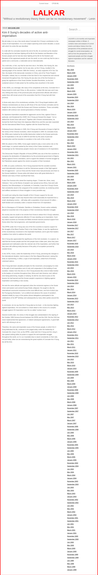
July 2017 (70, 231)
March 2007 (71, 420)
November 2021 (72, 152)
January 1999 (71, 569)
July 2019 (70, 194)
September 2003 (72, 484)
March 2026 (71, 72)
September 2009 (72, 374)
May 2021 (70, 161)
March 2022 (71, 145)
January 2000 (71, 551)
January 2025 (71, 94)
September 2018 (72, 209)
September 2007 (72, 411)
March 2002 (71, 511)
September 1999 (72, 557)
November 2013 (72, 298)
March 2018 (71, 219)
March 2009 (71, 383)
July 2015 (70, 267)
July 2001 (70, 524)
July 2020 (70, 176)
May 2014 (70, 289)
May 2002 (70, 508)
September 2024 (72, 100)
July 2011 (70, 341)
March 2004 (71, 475)
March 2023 (71, 127)
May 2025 (70, 88)
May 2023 (70, 124)
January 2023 (71, 130)
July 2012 (70, 322)
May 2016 (70, 252)
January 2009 (71, 386)
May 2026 (70, 69)
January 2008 (71, 405)
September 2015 (72, 264)
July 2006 (70, 432)
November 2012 (72, 316)
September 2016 (72, 246)
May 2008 (70, 398)
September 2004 (72, 466)
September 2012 (72, 319)
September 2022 (72, 136)
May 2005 (70, 453)
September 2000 (72, 539)
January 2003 (71, 496)
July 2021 (70, 158)
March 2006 (71, 438)
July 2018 (70, 213)
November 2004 (72, 463)
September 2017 (72, 228)
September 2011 (72, 338)
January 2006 (71, 441)
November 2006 (72, 426)
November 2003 (72, 481)
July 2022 (70, 139)
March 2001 (71, 530)
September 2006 (72, 429)
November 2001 (72, 517)
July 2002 (70, 505)
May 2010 (70, 362)
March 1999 (71, 566)
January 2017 (71, 240)
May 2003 (70, 490)
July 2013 (70, 304)
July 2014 (70, 286)
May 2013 (70, 307)
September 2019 (72, 191)
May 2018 (70, 216)
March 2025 (71, 91)
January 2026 (71, 75)
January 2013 (71, 313)
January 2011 (71, 350)
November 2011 (72, 334)
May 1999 (70, 563)
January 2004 (71, 478)
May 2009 (70, 380)
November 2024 (72, 97)
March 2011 (71, 347)
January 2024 (71, 112)
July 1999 (70, 560)
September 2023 (72, 118)
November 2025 (72, 78)
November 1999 (72, 554)
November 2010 (72, 353)
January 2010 (71, 368)
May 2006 (70, 435)
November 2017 (72, 225)
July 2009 (70, 377)
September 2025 (72, 81)
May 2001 (70, 527)
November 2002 (72, 499)
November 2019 (72, 188)
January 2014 (71, 295)
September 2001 (72, 520)
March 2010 (71, 365)
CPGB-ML (55, 3)
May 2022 (70, 142)
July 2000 (70, 542)
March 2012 (71, 328)
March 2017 (71, 237)
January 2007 (71, 423)
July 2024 (70, 103)
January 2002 (71, 514)
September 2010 (72, 356)
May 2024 (70, 106)
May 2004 (70, 472)
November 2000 (72, 536)
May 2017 (70, 234)
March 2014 (71, 292)
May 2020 (70, 179)
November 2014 (72, 280)
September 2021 (72, 155)
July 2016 (70, 249)
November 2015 (72, 261)
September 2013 (72, 301)
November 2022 (72, 133)
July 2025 (70, 84)
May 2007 (70, 417)
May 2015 (70, 270)
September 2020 (72, 173)
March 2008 (71, 402)
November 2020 (72, 170)
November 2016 (72, 243)
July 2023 (70, 121)
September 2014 (72, 283)
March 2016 (71, 255)
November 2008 (72, 389)
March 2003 (71, 493)
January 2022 (71, 148)
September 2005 (72, 447)
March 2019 (71, 200)
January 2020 (71, 185)
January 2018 (71, 222)
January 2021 (71, 167)
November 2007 (72, 408)
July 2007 (70, 414)
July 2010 (70, 359)
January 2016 (71, 258)
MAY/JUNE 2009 (14, 27)
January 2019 (71, 203)
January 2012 (71, 331)
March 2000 (71, 548)
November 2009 (72, 371)
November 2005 (72, 444)
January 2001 (71, 533)
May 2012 (70, 325)
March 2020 (71, 182)
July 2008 (70, 395)
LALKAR (49, 12)
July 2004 (70, 469)
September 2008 (72, 392)
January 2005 (71, 459)
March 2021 (71, 164)
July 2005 (70, 450)
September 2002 (72, 502)
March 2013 (71, 310)
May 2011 (70, 344)
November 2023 (72, 115)
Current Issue (44, 3)
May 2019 (70, 197)
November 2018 (72, 206)
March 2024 (71, 109)
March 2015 (71, 273)
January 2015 (71, 277)
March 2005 (71, 456)
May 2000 (70, 545)
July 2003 (70, 487)
